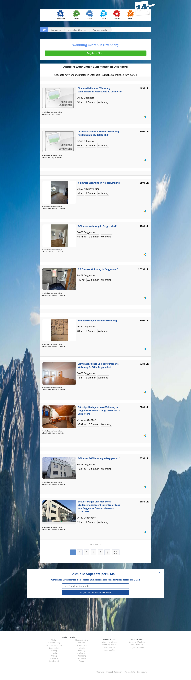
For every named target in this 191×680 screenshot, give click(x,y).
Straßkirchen (81, 653)
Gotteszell (82, 658)
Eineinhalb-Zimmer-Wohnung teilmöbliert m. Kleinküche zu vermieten (100, 90)
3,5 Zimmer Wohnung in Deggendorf (98, 269)
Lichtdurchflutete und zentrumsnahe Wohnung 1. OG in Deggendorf (98, 365)
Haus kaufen (109, 650)
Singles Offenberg (136, 647)
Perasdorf (54, 653)
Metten (54, 640)
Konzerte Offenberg (137, 642)
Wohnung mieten (109, 642)
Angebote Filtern (95, 53)
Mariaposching (54, 642)
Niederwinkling (81, 640)
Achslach (54, 658)
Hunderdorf (54, 661)
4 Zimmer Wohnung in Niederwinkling (99, 182)
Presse (109, 672)
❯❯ (115, 552)
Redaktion (118, 672)
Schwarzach (82, 645)
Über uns (100, 672)
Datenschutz (129, 672)
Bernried (81, 642)
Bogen (81, 661)
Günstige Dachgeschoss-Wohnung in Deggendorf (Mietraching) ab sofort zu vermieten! (99, 410)
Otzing (54, 656)
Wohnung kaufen (109, 644)
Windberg (82, 656)
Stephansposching (54, 645)
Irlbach (82, 648)
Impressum (142, 672)
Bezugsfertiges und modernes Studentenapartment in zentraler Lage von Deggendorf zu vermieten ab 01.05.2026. (99, 506)
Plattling (81, 650)
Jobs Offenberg (137, 644)
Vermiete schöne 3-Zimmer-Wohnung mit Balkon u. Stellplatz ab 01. (98, 133)
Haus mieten (109, 647)
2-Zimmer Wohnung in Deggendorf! (97, 226)
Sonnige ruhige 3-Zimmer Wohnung (97, 320)
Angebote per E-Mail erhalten (95, 592)
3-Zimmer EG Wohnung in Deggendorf (98, 458)
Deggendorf (54, 648)
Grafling (54, 650)
